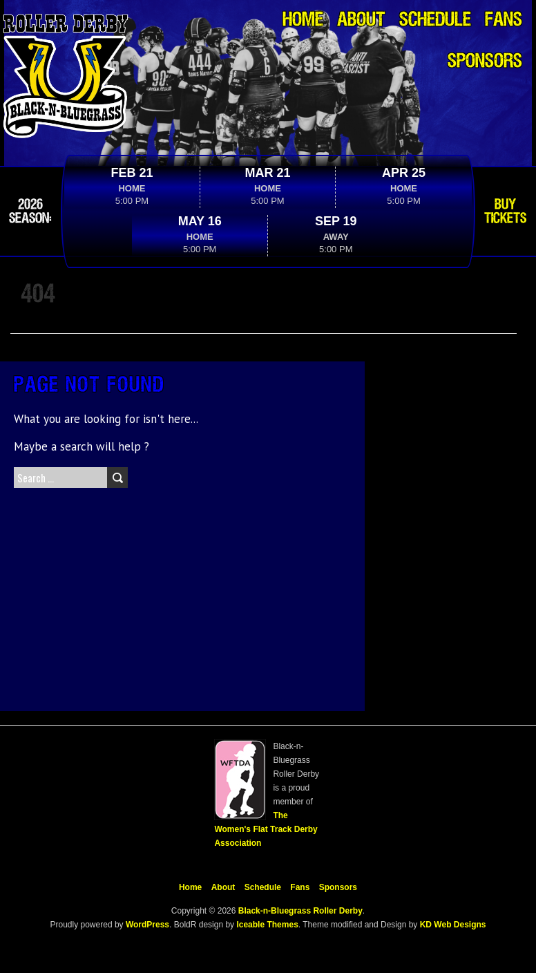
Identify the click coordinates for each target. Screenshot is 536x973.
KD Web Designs (453, 924)
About (361, 20)
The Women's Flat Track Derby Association (265, 829)
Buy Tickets (505, 211)
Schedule (435, 20)
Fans (503, 20)
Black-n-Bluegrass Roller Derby (300, 911)
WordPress (146, 924)
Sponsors (485, 62)
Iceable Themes (267, 924)
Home (303, 20)
